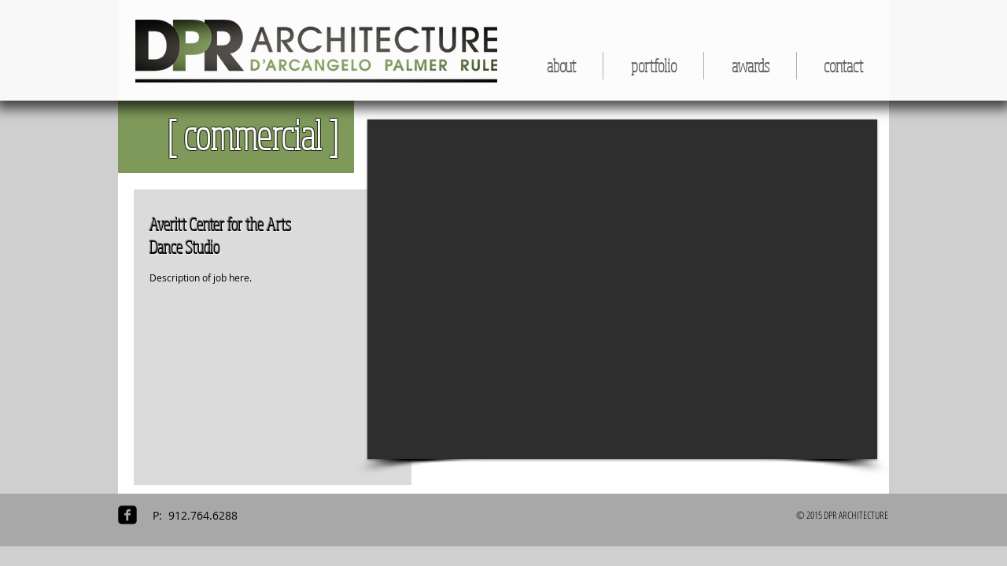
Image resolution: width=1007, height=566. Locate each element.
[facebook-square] (127, 514)
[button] (653, 65)
